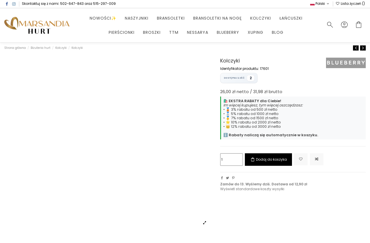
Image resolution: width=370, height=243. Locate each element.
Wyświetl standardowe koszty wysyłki (252, 189)
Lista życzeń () (350, 3)
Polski (320, 3)
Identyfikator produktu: (239, 68)
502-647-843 (72, 3)
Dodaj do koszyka (268, 159)
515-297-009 (104, 3)
